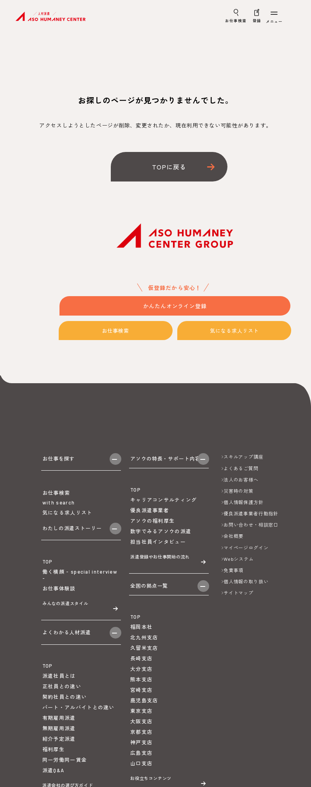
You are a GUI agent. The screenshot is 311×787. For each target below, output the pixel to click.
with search (58, 512)
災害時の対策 (238, 491)
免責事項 (233, 570)
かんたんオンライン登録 (175, 306)
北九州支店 (144, 654)
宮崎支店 (141, 706)
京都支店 (141, 748)
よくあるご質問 (241, 468)
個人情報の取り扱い (246, 581)
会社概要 (233, 536)
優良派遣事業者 (149, 516)
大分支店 (141, 685)
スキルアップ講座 (244, 456)
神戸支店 (141, 759)
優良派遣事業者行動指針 (251, 513)
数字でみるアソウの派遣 (160, 537)
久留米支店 (144, 664)
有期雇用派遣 (59, 750)
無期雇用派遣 (59, 760)
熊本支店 (141, 696)
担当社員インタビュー (158, 548)
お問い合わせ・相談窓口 (251, 524)
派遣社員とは (59, 708)
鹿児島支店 (144, 717)
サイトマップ (238, 592)
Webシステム (239, 559)
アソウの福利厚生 (152, 527)
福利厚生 (53, 781)
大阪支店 (141, 738)
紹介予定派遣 (59, 771)
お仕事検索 (117, 331)
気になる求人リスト (236, 331)
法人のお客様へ (241, 479)
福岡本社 (141, 643)
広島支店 (141, 769)
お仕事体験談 (59, 607)
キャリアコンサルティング (163, 506)
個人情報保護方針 (244, 502)
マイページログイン (246, 547)
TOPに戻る (169, 166)
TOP (47, 580)
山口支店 (141, 780)
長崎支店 (141, 675)
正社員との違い (61, 718)
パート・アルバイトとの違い (78, 739)
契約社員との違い (64, 729)
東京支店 (141, 727)
